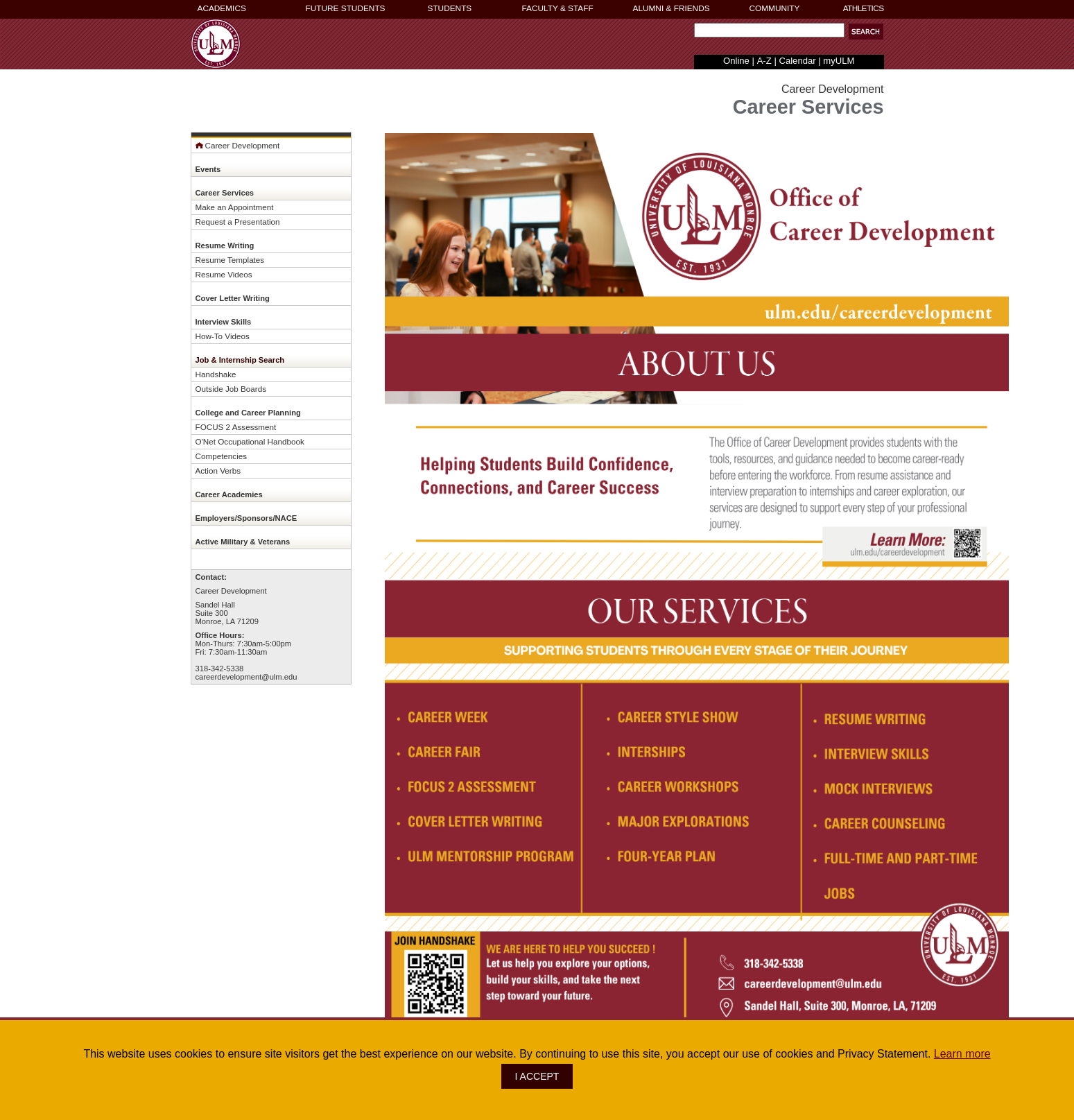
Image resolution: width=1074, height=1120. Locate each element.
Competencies (222, 455)
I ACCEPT (537, 1076)
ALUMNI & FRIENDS (671, 8)
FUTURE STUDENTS (346, 8)
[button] (866, 31)
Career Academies (229, 494)
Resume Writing (225, 245)
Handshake (216, 374)
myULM (838, 60)
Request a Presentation (238, 221)
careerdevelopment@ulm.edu (246, 677)
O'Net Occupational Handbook (250, 441)
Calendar (797, 60)
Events (208, 169)
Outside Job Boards (231, 388)
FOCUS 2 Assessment (236, 426)
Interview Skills (224, 322)
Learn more (962, 1054)
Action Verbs (218, 470)
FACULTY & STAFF (558, 8)
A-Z (764, 60)
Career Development (238, 145)
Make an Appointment (235, 207)
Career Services (225, 193)
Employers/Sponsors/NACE (246, 518)
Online (736, 60)
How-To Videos (223, 336)
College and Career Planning (248, 412)
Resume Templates (230, 259)
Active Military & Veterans (243, 541)
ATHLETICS (863, 8)
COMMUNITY (775, 8)
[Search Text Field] (769, 30)
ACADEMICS (222, 8)
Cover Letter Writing (233, 298)
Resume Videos (224, 274)
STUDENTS (450, 8)
